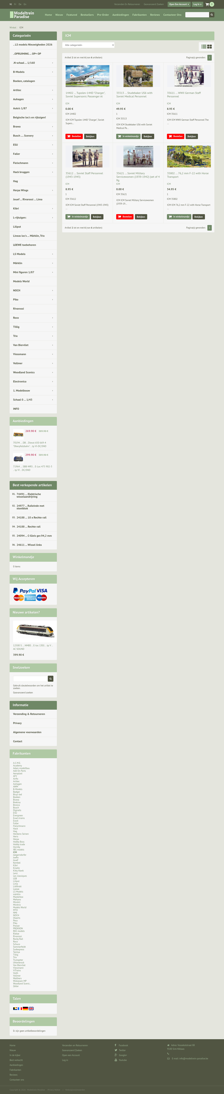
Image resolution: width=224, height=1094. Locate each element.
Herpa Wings (20, 190)
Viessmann (19, 354)
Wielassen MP (20, 980)
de (20, 4)
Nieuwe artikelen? (26, 612)
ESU (15, 144)
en (25, 4)
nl (11, 4)
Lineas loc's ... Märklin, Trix (29, 235)
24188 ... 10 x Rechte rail (31, 517)
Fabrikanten (139, 14)
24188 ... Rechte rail (28, 526)
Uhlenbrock (18, 962)
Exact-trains (19, 818)
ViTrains (17, 970)
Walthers (17, 978)
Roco (16, 317)
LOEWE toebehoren (24, 245)
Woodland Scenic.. (22, 983)
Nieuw (59, 14)
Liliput (17, 226)
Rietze (16, 933)
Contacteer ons (172, 14)
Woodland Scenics (24, 372)
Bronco (16, 805)
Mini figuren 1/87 (23, 272)
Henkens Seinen (21, 833)
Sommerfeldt (19, 946)
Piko (15, 299)
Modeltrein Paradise (36, 1089)
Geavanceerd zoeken (23, 692)
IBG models (18, 849)
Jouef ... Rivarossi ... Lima (27, 199)
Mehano (17, 899)
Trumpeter (18, 959)
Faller (16, 153)
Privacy (17, 723)
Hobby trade (19, 844)
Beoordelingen (24, 1021)
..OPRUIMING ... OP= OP (27, 53)
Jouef (15, 860)
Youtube (121, 1060)
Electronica (19, 381)
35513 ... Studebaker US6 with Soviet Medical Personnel (134, 94)
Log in (197, 4)
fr (15, 4)
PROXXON (18, 928)
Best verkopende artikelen (32, 485)
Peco (15, 920)
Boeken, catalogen (24, 81)
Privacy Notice (54, 1089)
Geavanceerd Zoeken (154, 4)
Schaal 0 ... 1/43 (22, 399)
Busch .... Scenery (23, 135)
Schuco (16, 944)
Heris (15, 836)
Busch (16, 807)
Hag (15, 181)
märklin (16, 894)
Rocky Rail (18, 938)
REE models (19, 931)
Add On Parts (19, 770)
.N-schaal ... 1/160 (24, 62)
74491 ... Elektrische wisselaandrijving (29, 495)
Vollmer (17, 363)
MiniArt (16, 902)
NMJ (15, 912)
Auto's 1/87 (20, 108)
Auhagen (18, 99)
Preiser (16, 925)
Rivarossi (18, 308)
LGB (15, 878)
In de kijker (15, 1055)
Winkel (13, 27)
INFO (16, 408)
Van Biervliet (20, 345)
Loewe (16, 889)
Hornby (16, 847)
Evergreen (18, 815)
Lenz (15, 873)
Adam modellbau (21, 768)
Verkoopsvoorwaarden (75, 1089)
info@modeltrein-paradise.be (193, 1058)
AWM (15, 786)
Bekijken (90, 136)
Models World (21, 281)
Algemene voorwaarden (27, 732)
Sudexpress (18, 949)
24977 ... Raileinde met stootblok (30, 507)
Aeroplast (17, 773)
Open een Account (178, 4)
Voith (15, 973)
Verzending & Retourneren (29, 714)
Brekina (16, 802)
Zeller (16, 986)
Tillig (16, 326)
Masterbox (18, 896)
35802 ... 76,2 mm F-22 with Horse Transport (188, 174)
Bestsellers (87, 14)
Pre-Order (103, 14)
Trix (15, 336)
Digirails (17, 810)
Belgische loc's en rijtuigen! (29, 117)
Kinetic (16, 868)
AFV (15, 776)
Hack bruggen (21, 172)
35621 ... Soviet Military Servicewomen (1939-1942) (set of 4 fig (138, 176)
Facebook (121, 1045)
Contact (17, 741)
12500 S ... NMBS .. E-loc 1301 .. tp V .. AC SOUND (33, 647)
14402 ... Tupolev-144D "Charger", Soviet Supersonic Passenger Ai (85, 94)
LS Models (19, 254)
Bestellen (76, 136)
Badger (16, 791)
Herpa (16, 839)
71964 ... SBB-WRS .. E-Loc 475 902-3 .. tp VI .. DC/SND (32, 468)
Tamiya (16, 952)
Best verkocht (16, 1060)
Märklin (17, 263)
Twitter (120, 1050)
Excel (15, 820)
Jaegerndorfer (19, 854)
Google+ (121, 1055)
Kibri (16, 208)
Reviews (155, 14)
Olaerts (16, 917)
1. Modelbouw (21, 390)
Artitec (17, 90)
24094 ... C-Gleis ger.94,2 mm (34, 535)
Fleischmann (20, 163)
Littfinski (17, 886)
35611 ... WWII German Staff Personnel (184, 94)
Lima (15, 883)
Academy (17, 765)
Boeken (16, 797)
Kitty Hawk (18, 870)
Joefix (16, 857)
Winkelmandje (23, 557)
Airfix (15, 778)
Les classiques (20, 875)
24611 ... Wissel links (29, 544)
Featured (71, 14)
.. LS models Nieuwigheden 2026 (32, 44)
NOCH (16, 290)
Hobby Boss (18, 841)
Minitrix (17, 904)
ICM (21, 27)
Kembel (16, 862)
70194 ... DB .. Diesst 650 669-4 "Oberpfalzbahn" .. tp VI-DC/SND (29, 444)
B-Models (18, 72)
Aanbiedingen (121, 14)
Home (48, 14)
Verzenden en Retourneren (127, 4)
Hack (15, 828)
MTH (15, 910)
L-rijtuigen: (19, 217)
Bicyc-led (17, 794)
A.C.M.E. (17, 762)
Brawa (16, 126)
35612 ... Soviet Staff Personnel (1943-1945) (84, 174)
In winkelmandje (131, 136)
